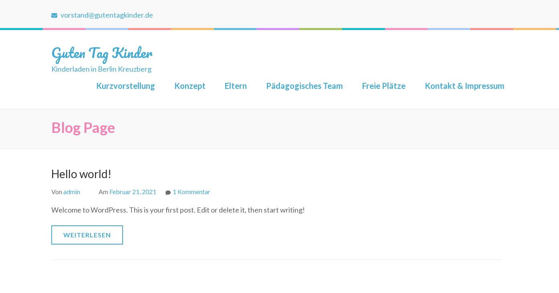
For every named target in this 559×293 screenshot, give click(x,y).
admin (71, 191)
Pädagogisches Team (304, 85)
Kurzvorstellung (125, 85)
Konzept (190, 85)
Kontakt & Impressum (465, 85)
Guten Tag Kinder (101, 52)
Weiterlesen (87, 235)
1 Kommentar (191, 191)
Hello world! (81, 174)
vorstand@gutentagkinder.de (102, 14)
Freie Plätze (384, 85)
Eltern (236, 85)
